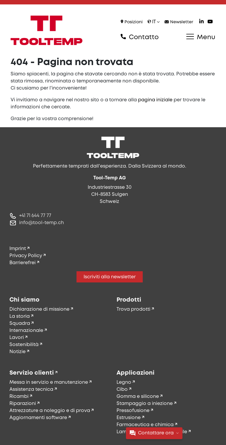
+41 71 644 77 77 (35, 216)
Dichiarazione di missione (39, 309)
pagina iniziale (155, 100)
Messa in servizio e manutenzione (48, 382)
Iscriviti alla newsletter (110, 277)
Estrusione (129, 418)
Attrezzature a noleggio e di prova (49, 410)
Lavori (16, 337)
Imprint (17, 249)
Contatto (140, 37)
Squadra (19, 323)
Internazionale (26, 330)
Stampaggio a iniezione (145, 403)
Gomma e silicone (138, 396)
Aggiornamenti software (38, 418)
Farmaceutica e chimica (145, 425)
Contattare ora (154, 433)
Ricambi (19, 396)
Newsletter (178, 22)
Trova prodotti (133, 309)
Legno (124, 382)
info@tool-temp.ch (41, 223)
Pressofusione (133, 410)
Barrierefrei (22, 263)
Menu (200, 37)
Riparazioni (22, 403)
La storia (19, 316)
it (153, 22)
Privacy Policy (25, 256)
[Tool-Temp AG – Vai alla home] (46, 30)
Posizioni (132, 22)
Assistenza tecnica (31, 389)
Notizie (17, 352)
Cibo (122, 389)
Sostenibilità (24, 345)
